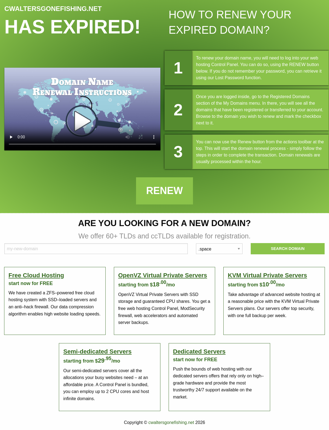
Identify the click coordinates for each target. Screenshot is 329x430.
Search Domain (287, 248)
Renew (164, 190)
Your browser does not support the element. (82, 109)
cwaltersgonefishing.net (171, 422)
